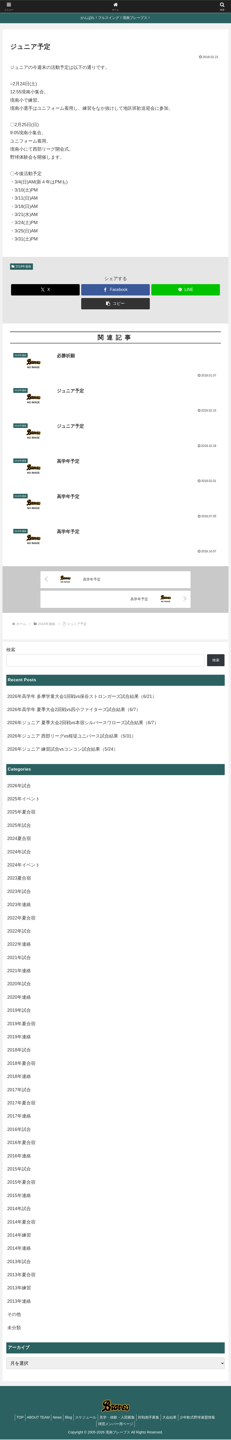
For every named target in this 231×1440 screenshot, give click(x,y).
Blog (66, 1418)
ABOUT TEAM (32, 1418)
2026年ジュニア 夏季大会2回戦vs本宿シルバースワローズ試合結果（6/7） (83, 723)
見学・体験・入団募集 (119, 1418)
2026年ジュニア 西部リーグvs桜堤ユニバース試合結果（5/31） (71, 736)
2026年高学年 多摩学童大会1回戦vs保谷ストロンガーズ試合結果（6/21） (82, 696)
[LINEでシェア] (185, 289)
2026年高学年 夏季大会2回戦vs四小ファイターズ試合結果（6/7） (74, 710)
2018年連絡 (21, 266)
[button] (115, 303)
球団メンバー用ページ (115, 1424)
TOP (12, 1418)
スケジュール (85, 1418)
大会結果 (175, 1418)
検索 (10, 650)
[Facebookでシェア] (115, 289)
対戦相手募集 (152, 1418)
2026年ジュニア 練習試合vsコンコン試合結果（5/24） (62, 749)
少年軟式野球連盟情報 (205, 1418)
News (53, 1418)
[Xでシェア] (45, 289)
